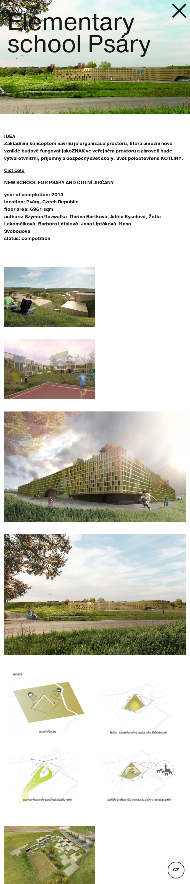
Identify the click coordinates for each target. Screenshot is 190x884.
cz (176, 870)
